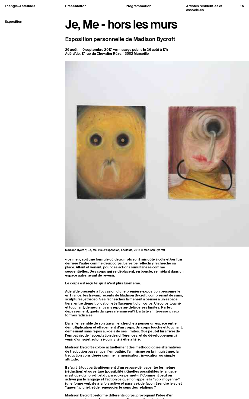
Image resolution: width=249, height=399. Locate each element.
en (241, 5)
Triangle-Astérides (20, 5)
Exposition (13, 21)
